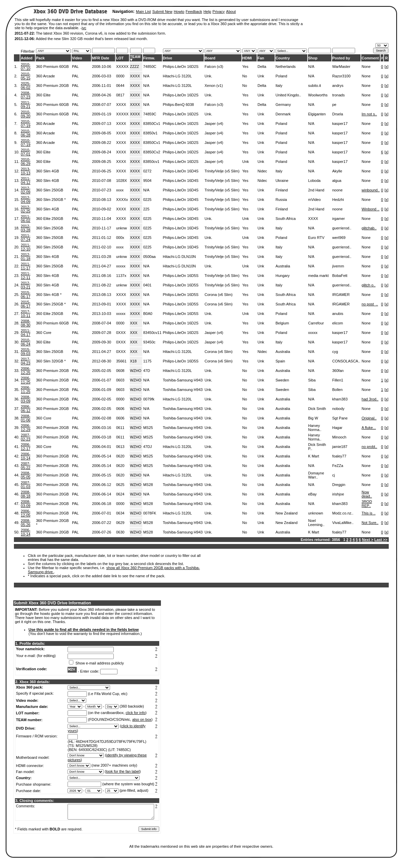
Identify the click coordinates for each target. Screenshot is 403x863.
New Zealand (287, 513)
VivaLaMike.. (343, 523)
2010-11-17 (101, 228)
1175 (147, 361)
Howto (179, 12)
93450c (149, 342)
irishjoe (338, 494)
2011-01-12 (101, 238)
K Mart (313, 456)
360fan (338, 371)
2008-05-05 (25, 475)
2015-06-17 (25, 294)
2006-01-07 (101, 380)
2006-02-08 (101, 418)
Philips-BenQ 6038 (178, 104)
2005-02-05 (101, 371)
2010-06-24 (25, 342)
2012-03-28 (25, 228)
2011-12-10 (25, 247)
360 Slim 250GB (49, 190)
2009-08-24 (101, 152)
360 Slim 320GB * (51, 361)
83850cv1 (151, 162)
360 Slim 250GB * (51, 200)
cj (333, 475)
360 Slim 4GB (47, 171)
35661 (121, 361)
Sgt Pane (340, 418)
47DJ (147, 447)
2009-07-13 (101, 123)
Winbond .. (371, 209)
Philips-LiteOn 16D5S (181, 276)
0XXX (121, 333)
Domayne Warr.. (316, 475)
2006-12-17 (25, 447)
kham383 (340, 399)
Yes (245, 66)
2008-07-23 (25, 95)
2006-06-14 (101, 494)
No (244, 76)
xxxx (120, 190)
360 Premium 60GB (52, 66)
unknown (315, 513)
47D (146, 371)
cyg (335, 352)
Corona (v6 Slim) (219, 295)
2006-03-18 (101, 437)
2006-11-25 (25, 380)
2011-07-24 (25, 237)
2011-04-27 (101, 266)
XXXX (135, 76)
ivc (84, 28)
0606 (120, 409)
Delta (262, 66)
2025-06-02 (25, 85)
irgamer (338, 219)
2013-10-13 (25, 171)
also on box (141, 719)
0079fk (148, 399)
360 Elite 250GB (49, 219)
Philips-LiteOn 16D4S (181, 171)
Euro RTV (316, 238)
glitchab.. (369, 228)
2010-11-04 (101, 219)
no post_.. (370, 304)
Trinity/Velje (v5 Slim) (222, 171)
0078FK (150, 513)
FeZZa (337, 466)
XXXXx (122, 200)
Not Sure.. (370, 523)
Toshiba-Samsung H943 (183, 380)
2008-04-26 (101, 95)
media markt (318, 276)
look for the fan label (123, 771)
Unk (261, 76)
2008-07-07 (101, 104)
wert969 (339, 238)
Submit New (162, 12)
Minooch (339, 437)
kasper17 (340, 123)
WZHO (136, 371)
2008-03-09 (25, 399)
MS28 (148, 485)
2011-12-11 (25, 275)
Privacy (219, 12)
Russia (281, 200)
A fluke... (369, 428)
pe (334, 104)
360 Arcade (45, 76)
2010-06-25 (101, 171)
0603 (120, 380)
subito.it (314, 85)
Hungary (283, 276)
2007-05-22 (25, 466)
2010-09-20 (25, 114)
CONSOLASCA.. (346, 361)
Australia (283, 266)
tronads (338, 95)
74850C (150, 66)
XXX (134, 323)
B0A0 (147, 314)
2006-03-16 (101, 428)
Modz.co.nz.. (342, 513)
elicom (337, 323)
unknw (121, 228)
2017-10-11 (25, 313)
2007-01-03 (25, 485)
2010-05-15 (25, 76)
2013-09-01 (101, 304)
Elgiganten (317, 114)
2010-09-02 (101, 209)
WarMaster (341, 66)
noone (337, 190)
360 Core (43, 333)
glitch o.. (368, 285)
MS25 (148, 428)
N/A (311, 66)
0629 (120, 523)
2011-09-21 (25, 104)
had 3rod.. (370, 399)
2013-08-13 (101, 295)
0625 (120, 485)
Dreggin (339, 485)
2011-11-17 (25, 266)
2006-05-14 (101, 456)
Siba (312, 380)
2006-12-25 (25, 371)
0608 (120, 371)
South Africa (286, 219)
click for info (135, 713)
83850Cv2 (151, 152)
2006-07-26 (101, 532)
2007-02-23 (25, 437)
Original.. (369, 418)
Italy (279, 85)
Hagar (337, 428)
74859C (150, 114)
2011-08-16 (101, 276)
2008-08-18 (25, 494)
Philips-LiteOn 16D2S (181, 66)
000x (120, 238)
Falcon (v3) (214, 66)
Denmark (283, 114)
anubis (337, 314)
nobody (338, 409)
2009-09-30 (101, 342)
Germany (283, 104)
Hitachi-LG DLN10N (179, 257)
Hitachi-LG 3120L (177, 76)
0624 (120, 494)
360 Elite (43, 95)
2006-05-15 (101, 475)
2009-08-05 (101, 133)
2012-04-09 (25, 199)
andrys (338, 85)
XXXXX (122, 66)
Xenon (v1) (214, 85)
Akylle (337, 171)
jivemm (338, 266)
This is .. (368, 513)
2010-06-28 (25, 133)
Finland (282, 190)
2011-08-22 (101, 285)
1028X (121, 181)
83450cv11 (152, 333)
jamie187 (340, 447)
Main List (143, 12)
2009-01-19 (101, 114)
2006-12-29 (25, 428)
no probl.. (369, 447)
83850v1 (150, 133)
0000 (120, 76)
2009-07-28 (101, 333)
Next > (367, 540)
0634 (120, 513)
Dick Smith (317, 409)
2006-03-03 (101, 76)
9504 (147, 181)
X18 (133, 361)
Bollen (337, 390)
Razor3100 (341, 76)
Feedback (194, 12)
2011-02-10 (101, 247)
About (231, 12)
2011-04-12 (25, 180)
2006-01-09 (101, 390)
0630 (120, 532)
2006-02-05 (101, 399)
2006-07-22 (101, 523)
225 (146, 209)
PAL (75, 66)
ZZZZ (134, 66)
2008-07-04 (101, 323)
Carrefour (316, 323)
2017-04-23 (25, 361)
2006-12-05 (25, 513)
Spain (280, 361)
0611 (120, 428)
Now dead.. (367, 494)
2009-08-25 (101, 162)
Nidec (262, 171)
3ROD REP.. (367, 504)
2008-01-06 (25, 418)
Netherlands (286, 66)
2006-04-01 (101, 447)
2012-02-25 (25, 209)
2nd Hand (316, 190)
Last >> (380, 540)
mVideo (314, 200)
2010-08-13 (101, 200)
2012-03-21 (25, 285)
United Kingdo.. (288, 95)
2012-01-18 (25, 256)
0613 (120, 447)
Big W (313, 418)
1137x (121, 276)
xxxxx (121, 266)
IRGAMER (341, 295)
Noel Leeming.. (316, 523)
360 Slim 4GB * (48, 295)
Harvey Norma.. (315, 428)
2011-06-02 (25, 218)
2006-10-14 (25, 456)
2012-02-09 (25, 190)
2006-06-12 (25, 409)
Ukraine (282, 181)
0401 (147, 285)
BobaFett (340, 276)
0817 (120, 95)
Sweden (282, 380)
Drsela (337, 114)
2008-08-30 (25, 323)
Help (207, 12)
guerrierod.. (341, 228)
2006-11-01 (101, 85)
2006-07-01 (101, 513)
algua (337, 181)
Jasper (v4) (214, 123)
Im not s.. (369, 114)
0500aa (149, 257)
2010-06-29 (25, 161)
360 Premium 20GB (52, 85)
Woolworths (318, 95)
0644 (120, 85)
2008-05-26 (25, 523)
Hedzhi (338, 200)
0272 (147, 171)
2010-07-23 (101, 190)
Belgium (282, 323)
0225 (147, 200)
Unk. (209, 76)
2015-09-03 (25, 352)
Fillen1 (337, 380)
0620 (120, 456)
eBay (312, 494)
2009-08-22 (101, 142)
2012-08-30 (101, 361)
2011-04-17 (25, 333)
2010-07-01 (25, 152)
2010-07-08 (101, 181)
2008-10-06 (101, 66)
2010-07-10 (25, 66)
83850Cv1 (151, 123)
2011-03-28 (101, 257)
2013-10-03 (101, 314)
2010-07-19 (25, 123)
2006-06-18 (101, 504)
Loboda (314, 181)
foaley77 (339, 456)
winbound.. (371, 190)
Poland (281, 76)
